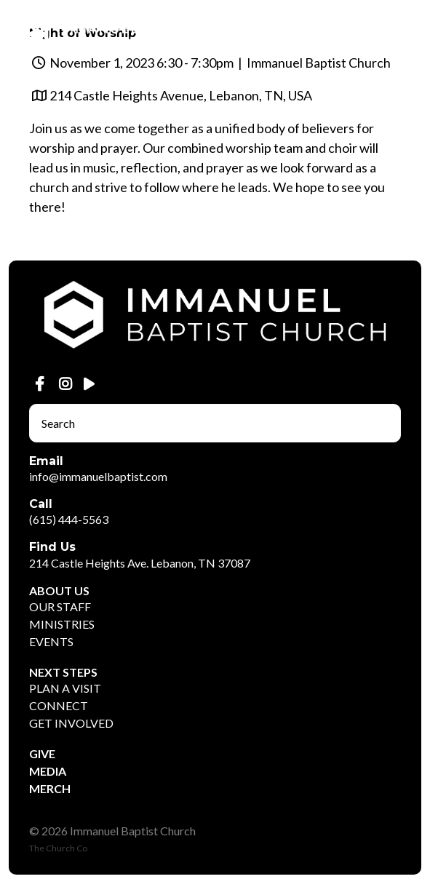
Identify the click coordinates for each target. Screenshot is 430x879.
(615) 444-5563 (68, 519)
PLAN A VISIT (65, 688)
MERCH (50, 788)
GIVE (42, 753)
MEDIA (47, 771)
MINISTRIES (62, 624)
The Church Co (58, 848)
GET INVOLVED (71, 723)
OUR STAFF (60, 606)
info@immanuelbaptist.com (98, 476)
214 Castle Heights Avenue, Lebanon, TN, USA (180, 95)
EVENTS (51, 641)
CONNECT (58, 705)
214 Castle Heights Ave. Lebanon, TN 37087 (139, 563)
